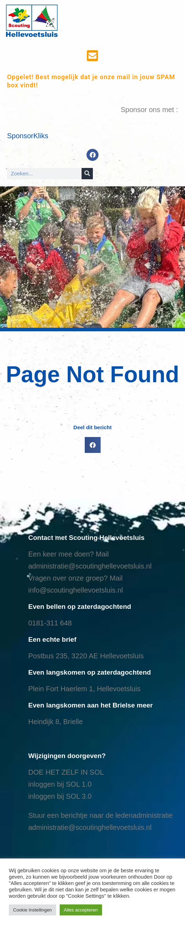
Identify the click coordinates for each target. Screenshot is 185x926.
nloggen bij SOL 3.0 (60, 796)
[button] (93, 445)
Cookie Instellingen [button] (32, 910)
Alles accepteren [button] (81, 910)
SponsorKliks (27, 136)
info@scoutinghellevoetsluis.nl (75, 590)
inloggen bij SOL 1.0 (59, 784)
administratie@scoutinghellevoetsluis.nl (89, 566)
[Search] (87, 173)
